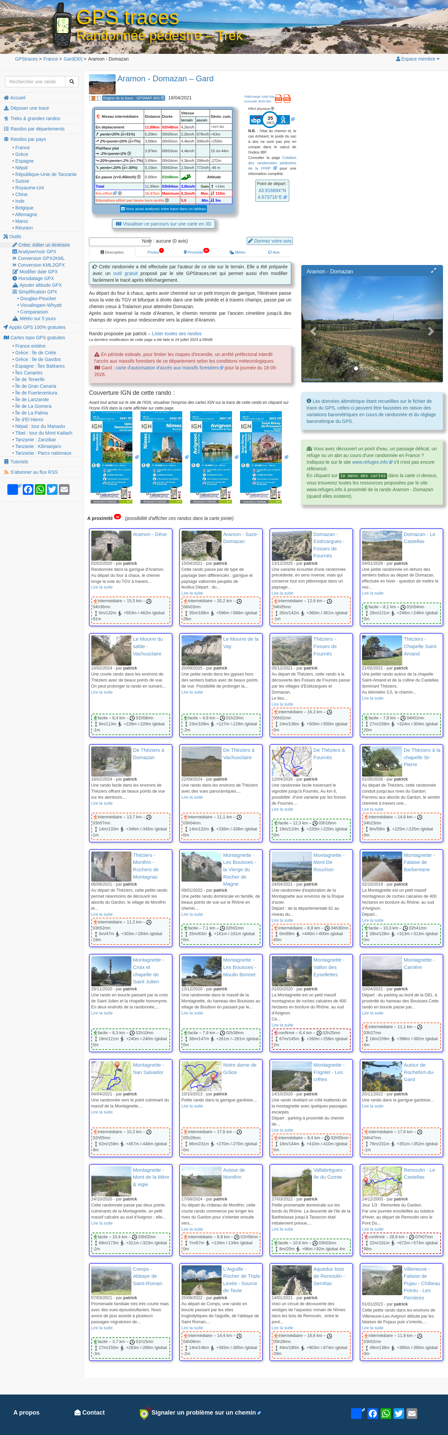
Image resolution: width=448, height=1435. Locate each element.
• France (21, 147)
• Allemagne (24, 214)
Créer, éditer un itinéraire (41, 245)
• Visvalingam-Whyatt (39, 305)
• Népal (19, 167)
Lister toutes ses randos (177, 333)
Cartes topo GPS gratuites (34, 337)
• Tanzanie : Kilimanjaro (36, 446)
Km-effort (104, 193)
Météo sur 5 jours (34, 318)
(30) (73, 59)
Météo (237, 252)
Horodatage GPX (33, 278)
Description (112, 252)
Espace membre (418, 59)
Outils (12, 236)
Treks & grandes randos (31, 118)
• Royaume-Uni (28, 187)
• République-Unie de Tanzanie (44, 174)
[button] (433, 270)
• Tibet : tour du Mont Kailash (42, 433)
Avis (273, 252)
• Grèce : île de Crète (34, 352)
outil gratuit (125, 273)
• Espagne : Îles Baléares (38, 366)
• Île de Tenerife (28, 379)
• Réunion (22, 228)
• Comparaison (32, 312)
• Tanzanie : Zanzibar (34, 439)
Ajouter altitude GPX (37, 285)
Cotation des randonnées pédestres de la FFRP (272, 163)
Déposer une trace (26, 108)
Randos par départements (34, 128)
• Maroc (20, 221)
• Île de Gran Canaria (34, 386)
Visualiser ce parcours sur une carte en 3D (163, 224)
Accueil (14, 97)
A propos (26, 1412)
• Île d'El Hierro (27, 419)
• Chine (19, 194)
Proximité (196, 251)
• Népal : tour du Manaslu (38, 426)
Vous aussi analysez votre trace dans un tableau (163, 209)
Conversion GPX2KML (38, 258)
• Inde (18, 201)
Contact (90, 1412)
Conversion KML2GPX (38, 265)
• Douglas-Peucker (36, 298)
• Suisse (20, 181)
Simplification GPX (34, 291)
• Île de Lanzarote (30, 399)
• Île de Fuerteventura (34, 392)
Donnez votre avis (270, 241)
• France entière (28, 346)
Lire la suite (102, 587)
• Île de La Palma (30, 413)
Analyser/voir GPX (34, 251)
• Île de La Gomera (31, 406)
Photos (155, 251)
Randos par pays (24, 139)
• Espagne (23, 161)
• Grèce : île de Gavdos (36, 359)
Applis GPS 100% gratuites (34, 327)
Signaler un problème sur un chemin (198, 1413)
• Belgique (22, 207)
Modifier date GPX (35, 271)
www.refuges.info (370, 462)
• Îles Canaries (27, 372)
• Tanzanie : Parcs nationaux (42, 453)
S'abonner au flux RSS (30, 472)
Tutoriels (15, 461)
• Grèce (20, 154)
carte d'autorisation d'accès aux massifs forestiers (167, 367)
